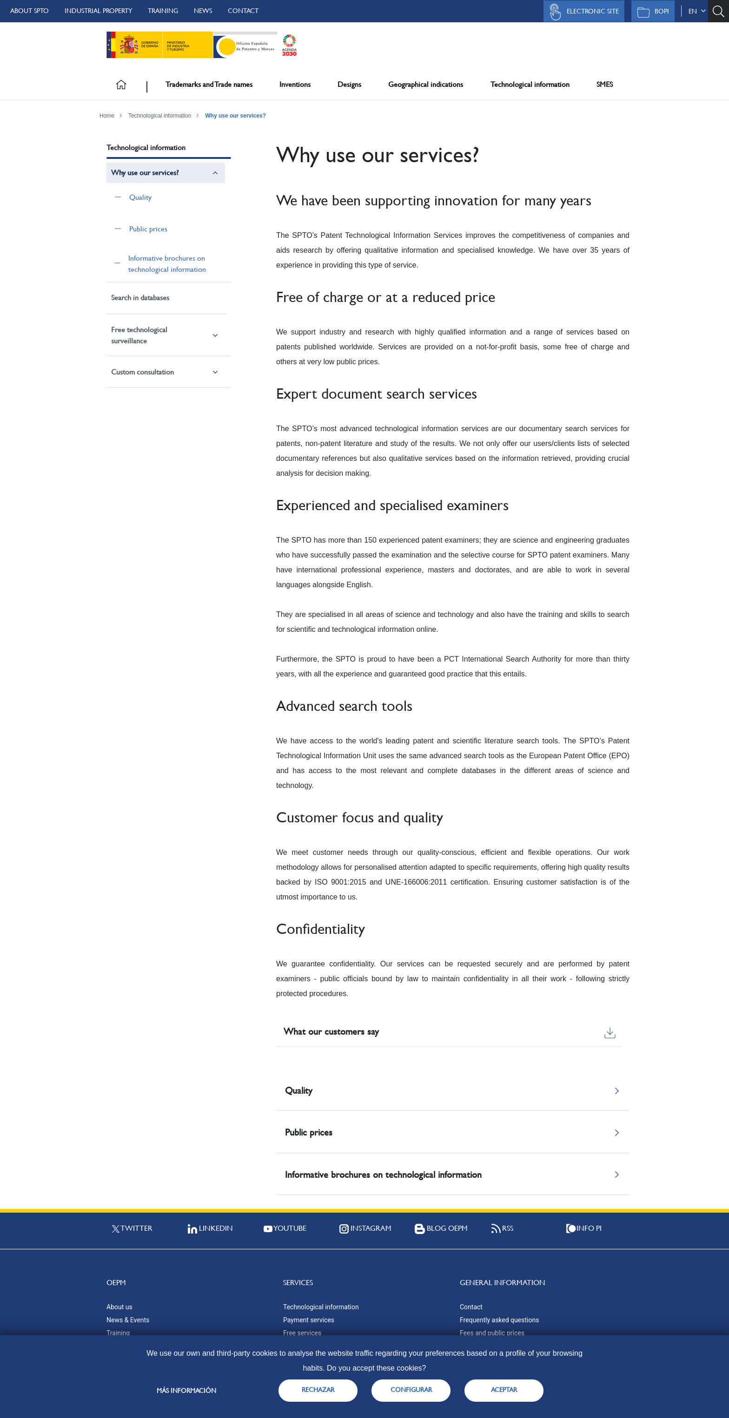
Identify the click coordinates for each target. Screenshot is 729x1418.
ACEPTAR (504, 1389)
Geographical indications (425, 84)
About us (119, 1307)
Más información (186, 1390)
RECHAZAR (318, 1389)
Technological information (530, 84)
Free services (302, 1333)
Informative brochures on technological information (167, 264)
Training (163, 10)
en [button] (697, 11)
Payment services (308, 1320)
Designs (349, 84)
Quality (140, 197)
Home (106, 115)
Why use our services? (235, 115)
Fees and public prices (492, 1333)
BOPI (650, 12)
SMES (604, 84)
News (203, 10)
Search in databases (140, 297)
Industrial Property (98, 10)
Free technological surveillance (139, 335)
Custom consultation (142, 372)
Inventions (295, 84)
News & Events (127, 1320)
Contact (243, 10)
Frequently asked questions (499, 1320)
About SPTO (29, 10)
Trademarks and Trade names (209, 84)
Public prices (148, 228)
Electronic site (581, 12)
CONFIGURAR (411, 1389)
